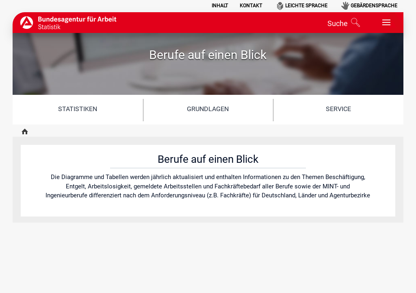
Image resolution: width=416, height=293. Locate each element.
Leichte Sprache (306, 6)
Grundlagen (208, 109)
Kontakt (251, 6)
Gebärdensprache (374, 6)
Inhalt (220, 6)
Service (338, 109)
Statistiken (77, 109)
